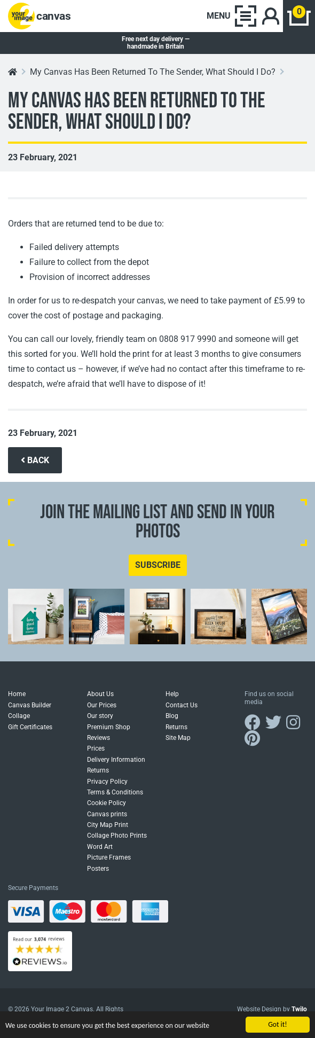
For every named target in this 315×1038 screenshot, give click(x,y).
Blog (172, 716)
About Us (100, 694)
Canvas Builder (29, 705)
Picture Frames (109, 857)
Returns (98, 770)
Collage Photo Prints (117, 835)
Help (172, 694)
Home (17, 694)
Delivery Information (116, 759)
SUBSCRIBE (157, 565)
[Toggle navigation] (231, 16)
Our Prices (101, 705)
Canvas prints (107, 814)
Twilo (299, 1009)
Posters (98, 868)
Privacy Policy (107, 781)
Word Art (100, 846)
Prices (96, 748)
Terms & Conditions (115, 792)
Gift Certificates (30, 727)
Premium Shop (108, 727)
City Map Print (107, 825)
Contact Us (182, 705)
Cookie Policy (106, 803)
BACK (35, 460)
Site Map (178, 738)
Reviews (98, 738)
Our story (100, 716)
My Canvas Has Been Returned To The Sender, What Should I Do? (152, 72)
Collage (19, 716)
